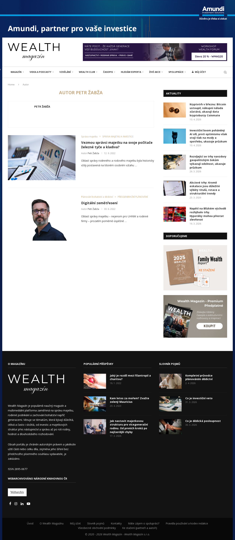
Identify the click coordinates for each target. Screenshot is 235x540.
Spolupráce (175, 72)
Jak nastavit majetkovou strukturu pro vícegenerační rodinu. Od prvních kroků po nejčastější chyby (129, 426)
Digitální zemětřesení (99, 203)
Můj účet (75, 523)
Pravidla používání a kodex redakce (187, 523)
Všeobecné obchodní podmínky (97, 528)
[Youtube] (28, 504)
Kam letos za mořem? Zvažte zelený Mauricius (129, 400)
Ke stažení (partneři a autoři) (139, 528)
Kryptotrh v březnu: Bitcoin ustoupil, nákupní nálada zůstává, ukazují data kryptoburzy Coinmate (208, 109)
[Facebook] (10, 504)
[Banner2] (195, 316)
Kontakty (116, 523)
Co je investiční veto (199, 398)
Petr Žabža (42, 106)
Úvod (30, 523)
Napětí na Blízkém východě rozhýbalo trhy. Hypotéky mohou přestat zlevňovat (208, 214)
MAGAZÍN (16, 72)
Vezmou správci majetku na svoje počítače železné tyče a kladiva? (117, 144)
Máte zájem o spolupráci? (143, 523)
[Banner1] (195, 267)
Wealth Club (87, 72)
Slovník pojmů (95, 523)
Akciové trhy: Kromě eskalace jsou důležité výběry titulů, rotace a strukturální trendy (205, 188)
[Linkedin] (22, 504)
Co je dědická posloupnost (203, 421)
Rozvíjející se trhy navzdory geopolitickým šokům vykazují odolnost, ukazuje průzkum (208, 162)
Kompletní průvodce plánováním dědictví (199, 377)
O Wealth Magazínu (52, 523)
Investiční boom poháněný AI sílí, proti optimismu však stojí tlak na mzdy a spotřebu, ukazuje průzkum (208, 136)
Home (11, 84)
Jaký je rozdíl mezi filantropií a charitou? (130, 377)
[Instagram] (16, 504)
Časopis (108, 72)
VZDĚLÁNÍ (65, 72)
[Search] (225, 72)
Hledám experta (131, 72)
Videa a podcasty (40, 72)
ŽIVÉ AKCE (154, 72)
